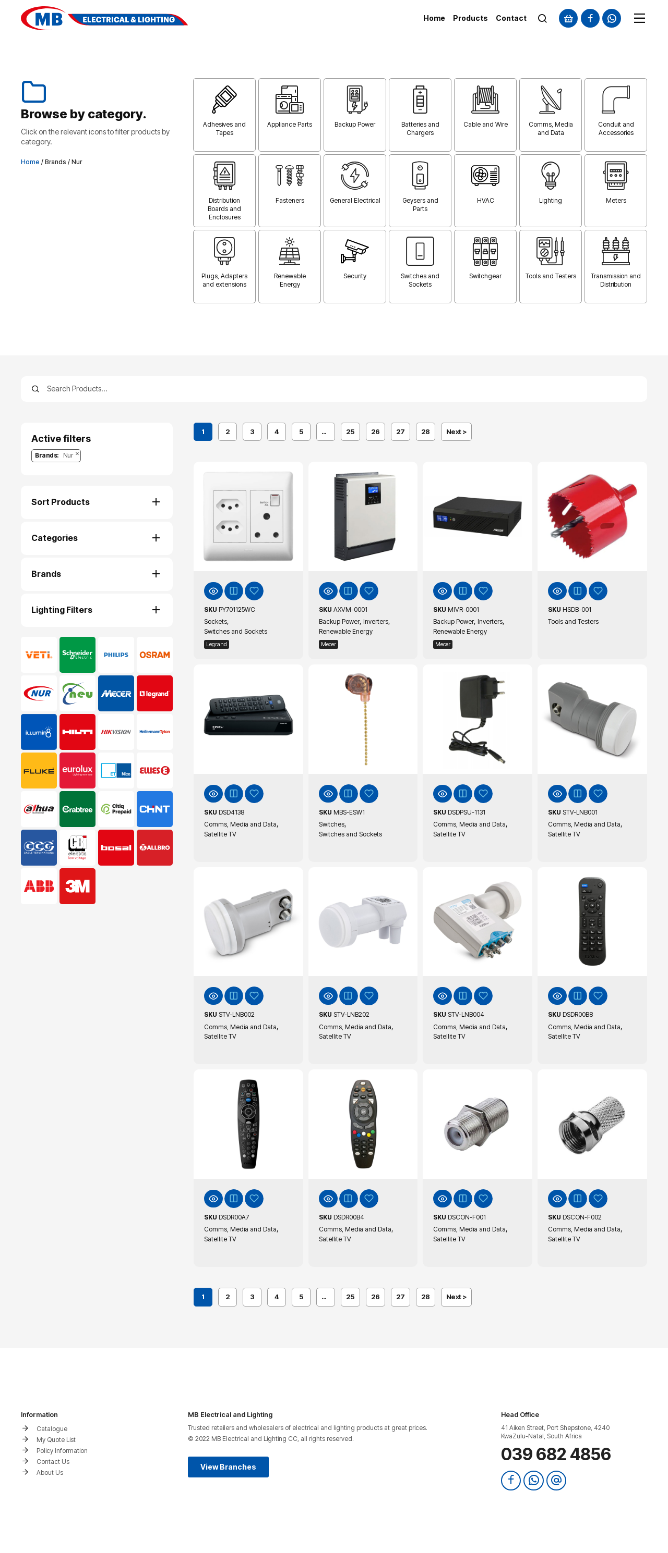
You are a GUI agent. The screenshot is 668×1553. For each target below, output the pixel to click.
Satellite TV (220, 834)
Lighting (550, 200)
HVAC (485, 200)
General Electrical (355, 200)
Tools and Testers (551, 276)
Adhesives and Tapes (224, 128)
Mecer (328, 644)
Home (30, 162)
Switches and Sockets (420, 280)
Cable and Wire (485, 124)
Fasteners (290, 200)
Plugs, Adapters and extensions (224, 280)
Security (354, 276)
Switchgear (485, 276)
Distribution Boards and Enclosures (224, 208)
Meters (616, 200)
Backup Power (355, 124)
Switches (331, 824)
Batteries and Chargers (420, 128)
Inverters (375, 621)
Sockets (215, 621)
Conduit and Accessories (616, 128)
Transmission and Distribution (616, 280)
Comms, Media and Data (551, 128)
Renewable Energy (290, 280)
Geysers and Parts (420, 204)
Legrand (216, 644)
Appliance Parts (289, 124)
